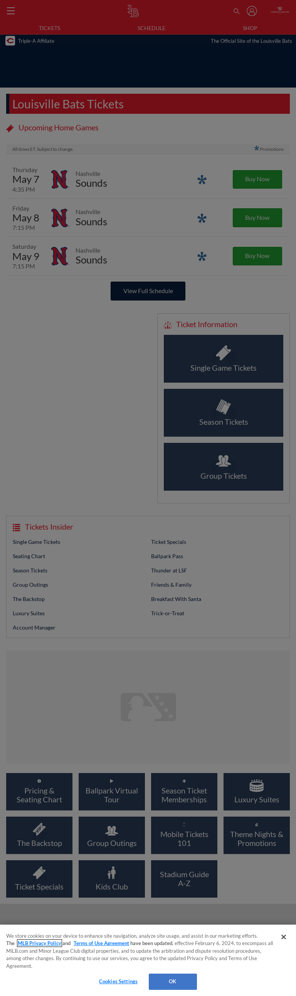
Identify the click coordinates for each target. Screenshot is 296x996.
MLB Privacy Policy (39, 943)
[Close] (283, 936)
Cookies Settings (118, 981)
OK (172, 981)
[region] (148, 960)
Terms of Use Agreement (101, 943)
